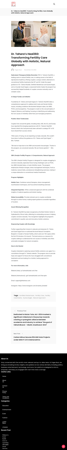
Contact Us (5, 384)
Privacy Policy (6, 388)
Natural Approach (39, 298)
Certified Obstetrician (26, 296)
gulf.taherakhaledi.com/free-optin (36, 275)
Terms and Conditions (9, 392)
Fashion (4, 412)
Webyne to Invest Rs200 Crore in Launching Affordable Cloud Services (22, 428)
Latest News (6, 416)
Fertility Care (39, 296)
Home (4, 376)
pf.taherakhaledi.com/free (29, 270)
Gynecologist (27, 298)
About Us (5, 380)
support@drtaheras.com (22, 280)
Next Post (19, 334)
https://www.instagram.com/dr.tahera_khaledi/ (32, 286)
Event (4, 408)
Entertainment (6, 404)
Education (5, 400)
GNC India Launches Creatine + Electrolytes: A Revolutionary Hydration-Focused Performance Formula (32, 439)
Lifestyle (5, 420)
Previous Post (20, 311)
